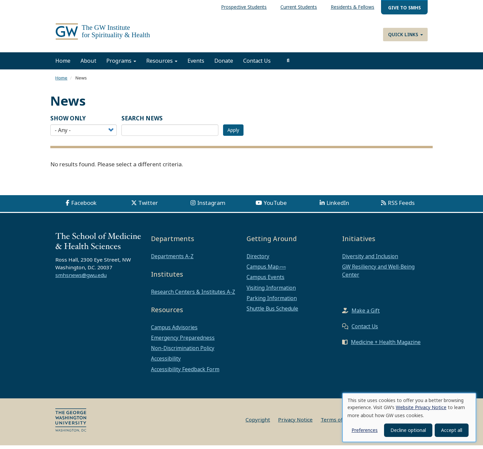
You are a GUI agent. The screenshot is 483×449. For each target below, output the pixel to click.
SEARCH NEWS (142, 122)
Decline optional (408, 430)
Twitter (148, 206)
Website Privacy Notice (421, 407)
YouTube (275, 206)
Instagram (211, 206)
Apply (233, 134)
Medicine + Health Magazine (386, 345)
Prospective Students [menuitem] (244, 7)
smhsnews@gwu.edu (81, 278)
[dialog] (409, 417)
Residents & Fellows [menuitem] (352, 7)
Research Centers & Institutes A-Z (193, 295)
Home (62, 64)
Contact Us (257, 64)
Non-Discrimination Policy (182, 351)
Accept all (451, 430)
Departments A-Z (172, 260)
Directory (258, 260)
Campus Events (265, 281)
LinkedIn (337, 206)
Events (195, 64)
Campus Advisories (174, 331)
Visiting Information (271, 291)
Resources (161, 64)
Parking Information (272, 301)
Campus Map (263, 270)
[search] (288, 64)
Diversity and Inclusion (370, 260)
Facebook (84, 206)
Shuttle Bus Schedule (272, 312)
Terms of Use (337, 423)
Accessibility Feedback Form (185, 373)
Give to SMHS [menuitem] (404, 7)
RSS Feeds (401, 206)
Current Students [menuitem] (298, 7)
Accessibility (166, 362)
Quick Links (405, 34)
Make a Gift (366, 314)
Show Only (68, 122)
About (88, 64)
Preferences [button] (365, 430)
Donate (223, 64)
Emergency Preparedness (183, 341)
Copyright (258, 423)
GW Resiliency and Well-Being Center (378, 274)
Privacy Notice (295, 423)
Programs (121, 64)
